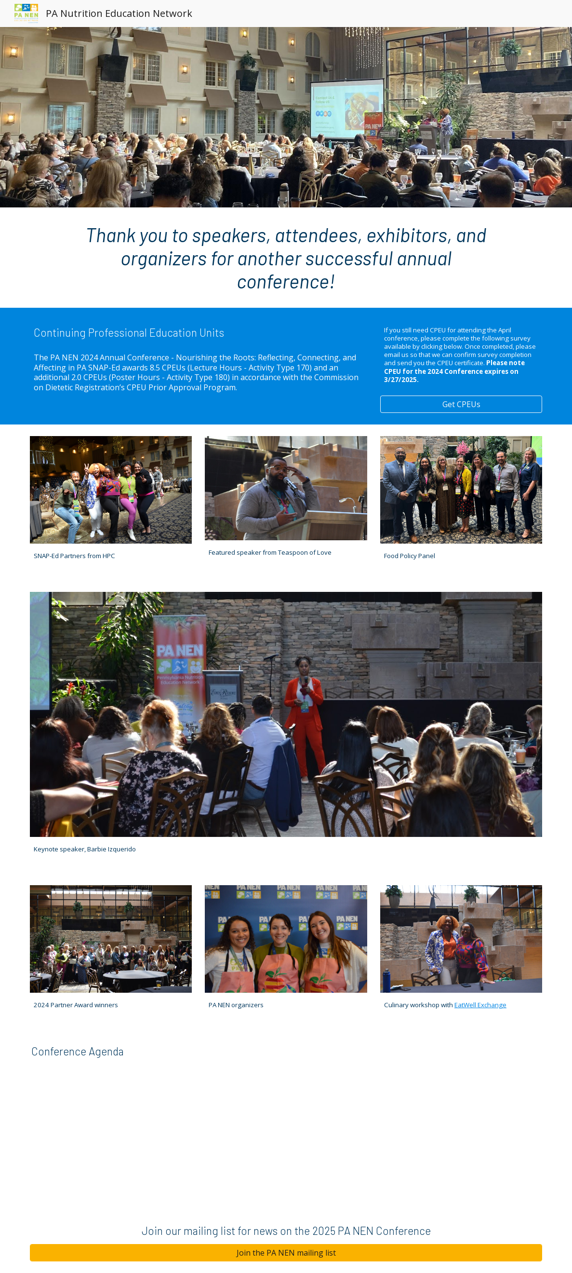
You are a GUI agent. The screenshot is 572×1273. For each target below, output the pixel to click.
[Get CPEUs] (461, 404)
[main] (286, 257)
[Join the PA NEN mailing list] (286, 1253)
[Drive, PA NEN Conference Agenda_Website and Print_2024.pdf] (373, 1117)
